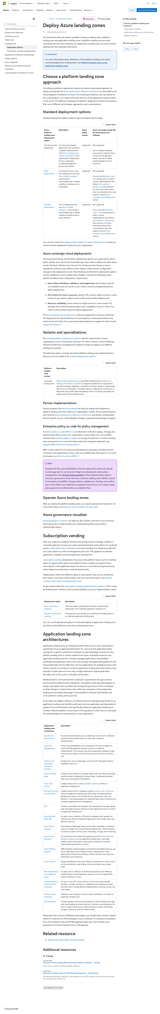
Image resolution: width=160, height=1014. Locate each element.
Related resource (130, 35)
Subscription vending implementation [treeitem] (21, 51)
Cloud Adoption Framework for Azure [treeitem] (19, 73)
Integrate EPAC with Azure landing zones (60, 444)
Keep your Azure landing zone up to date (80, 506)
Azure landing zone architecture (60, 315)
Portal (132, 10)
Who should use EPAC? (67, 456)
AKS (45, 806)
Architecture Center (63, 19)
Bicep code (110, 176)
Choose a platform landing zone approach (136, 24)
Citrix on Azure (49, 861)
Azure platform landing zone (103, 220)
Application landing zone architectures (139, 32)
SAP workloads (50, 901)
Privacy (54, 1006)
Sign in (154, 3)
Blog (34, 1006)
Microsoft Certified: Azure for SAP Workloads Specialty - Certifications (70, 973)
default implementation (73, 475)
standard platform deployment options (63, 338)
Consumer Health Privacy (72, 1006)
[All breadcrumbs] (45, 19)
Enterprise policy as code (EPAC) (57, 431)
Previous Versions (22, 1006)
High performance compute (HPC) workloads (51, 884)
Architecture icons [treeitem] (12, 36)
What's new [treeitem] (9, 40)
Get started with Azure (147, 10)
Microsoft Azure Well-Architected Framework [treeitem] (17, 67)
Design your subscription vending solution (66, 939)
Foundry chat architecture (104, 791)
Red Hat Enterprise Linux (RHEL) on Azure (51, 874)
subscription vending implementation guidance (85, 586)
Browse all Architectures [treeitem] (14, 32)
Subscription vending (52, 559)
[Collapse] (34, 19)
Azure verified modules (67, 176)
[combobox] (20, 24)
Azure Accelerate (69, 408)
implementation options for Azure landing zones (85, 242)
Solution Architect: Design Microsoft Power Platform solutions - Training (71, 962)
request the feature (51, 324)
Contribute (45, 1006)
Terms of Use (91, 1006)
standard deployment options (83, 356)
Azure (51, 19)
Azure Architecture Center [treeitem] (15, 29)
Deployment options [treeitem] (15, 47)
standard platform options (66, 438)
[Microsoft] (4, 3)
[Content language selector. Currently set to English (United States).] (14, 1000)
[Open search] (148, 3)
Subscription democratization (63, 548)
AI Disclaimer (8, 1006)
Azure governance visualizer (55, 520)
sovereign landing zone (68, 381)
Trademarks (103, 1006)
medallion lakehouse (92, 783)
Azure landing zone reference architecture (82, 91)
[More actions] (115, 19)
